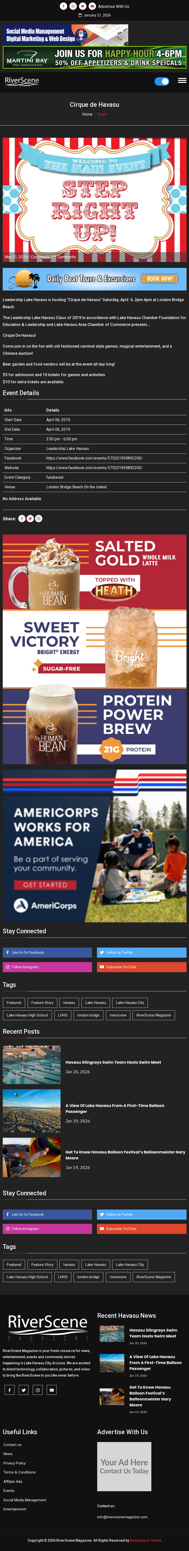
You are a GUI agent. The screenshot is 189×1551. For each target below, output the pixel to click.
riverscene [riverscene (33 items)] (118, 1015)
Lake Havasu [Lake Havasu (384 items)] (95, 1002)
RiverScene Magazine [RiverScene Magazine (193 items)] (154, 1015)
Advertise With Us (113, 6)
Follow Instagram (25, 967)
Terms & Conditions (19, 1472)
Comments (53, 257)
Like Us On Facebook (27, 952)
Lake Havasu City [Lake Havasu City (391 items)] (130, 1002)
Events (8, 1491)
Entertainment (14, 1509)
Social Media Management (24, 1500)
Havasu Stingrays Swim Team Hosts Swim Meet (113, 1062)
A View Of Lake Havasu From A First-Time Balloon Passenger (155, 1362)
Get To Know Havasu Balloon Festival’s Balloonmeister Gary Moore (150, 1396)
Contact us (12, 1445)
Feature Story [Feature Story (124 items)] (42, 1002)
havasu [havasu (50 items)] (69, 1002)
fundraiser (55, 477)
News (8, 1454)
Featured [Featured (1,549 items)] (14, 1002)
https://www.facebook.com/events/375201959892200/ (94, 458)
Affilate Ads (12, 1481)
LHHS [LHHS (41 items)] (62, 1015)
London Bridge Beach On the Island (76, 487)
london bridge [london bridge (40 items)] (88, 1015)
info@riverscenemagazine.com (122, 1517)
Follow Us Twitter (119, 952)
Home (87, 114)
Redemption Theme (145, 1540)
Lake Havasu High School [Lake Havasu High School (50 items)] (27, 1015)
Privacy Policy (14, 1463)
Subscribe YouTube (121, 967)
